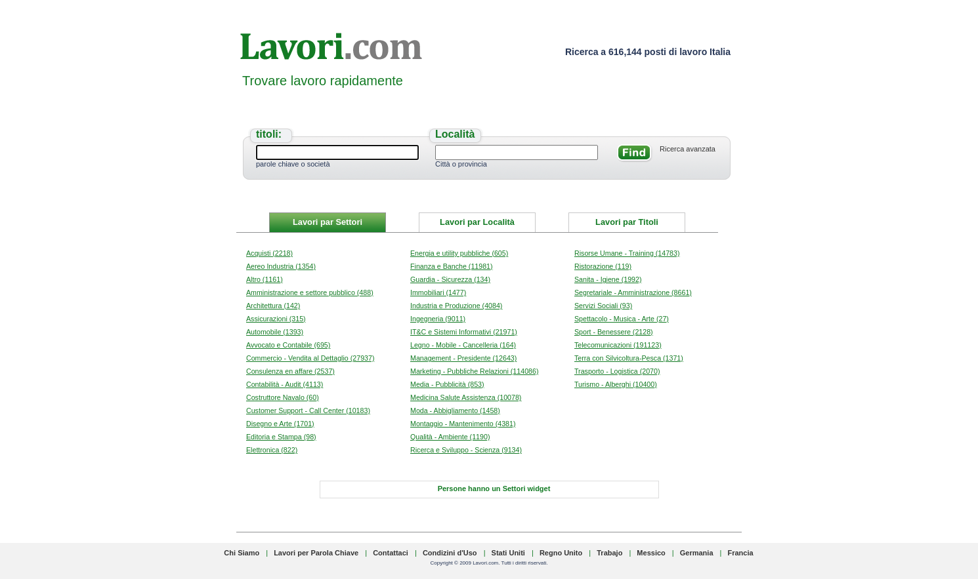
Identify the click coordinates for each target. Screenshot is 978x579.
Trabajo (609, 553)
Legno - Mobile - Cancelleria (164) (463, 345)
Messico (651, 553)
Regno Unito (561, 553)
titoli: (269, 134)
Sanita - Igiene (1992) (607, 279)
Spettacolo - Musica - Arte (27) (621, 319)
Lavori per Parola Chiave (316, 553)
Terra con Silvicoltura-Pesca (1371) (628, 358)
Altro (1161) (264, 279)
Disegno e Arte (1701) (280, 424)
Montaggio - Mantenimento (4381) (463, 424)
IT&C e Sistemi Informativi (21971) (463, 332)
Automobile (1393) (274, 332)
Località (455, 134)
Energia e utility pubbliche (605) (459, 253)
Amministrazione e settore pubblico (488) (309, 292)
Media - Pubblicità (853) (447, 384)
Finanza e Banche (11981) (451, 266)
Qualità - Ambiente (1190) (450, 437)
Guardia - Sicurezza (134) (450, 279)
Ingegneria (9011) (437, 319)
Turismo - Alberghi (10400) (615, 384)
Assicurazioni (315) (276, 319)
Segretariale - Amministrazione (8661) (633, 292)
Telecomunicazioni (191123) (618, 345)
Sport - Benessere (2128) (613, 332)
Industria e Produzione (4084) (456, 305)
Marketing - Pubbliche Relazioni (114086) (474, 371)
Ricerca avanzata (687, 149)
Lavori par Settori (327, 222)
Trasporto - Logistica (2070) (617, 371)
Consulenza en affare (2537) (290, 371)
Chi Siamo (241, 553)
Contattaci (390, 553)
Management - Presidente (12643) (463, 358)
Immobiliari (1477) (438, 292)
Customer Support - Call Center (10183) (308, 410)
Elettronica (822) (271, 450)
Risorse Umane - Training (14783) (627, 253)
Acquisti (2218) (269, 253)
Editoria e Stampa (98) (281, 437)
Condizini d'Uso (450, 553)
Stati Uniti (508, 553)
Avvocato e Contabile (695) (288, 345)
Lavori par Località (477, 222)
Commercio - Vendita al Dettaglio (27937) (310, 358)
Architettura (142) (273, 305)
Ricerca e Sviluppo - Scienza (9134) (466, 450)
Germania (696, 553)
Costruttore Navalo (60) (282, 397)
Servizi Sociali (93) (603, 305)
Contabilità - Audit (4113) (284, 384)
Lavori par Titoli (626, 222)
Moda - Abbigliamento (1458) (455, 410)
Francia (741, 553)
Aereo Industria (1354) (281, 266)
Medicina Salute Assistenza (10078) (465, 397)
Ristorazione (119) (602, 266)
